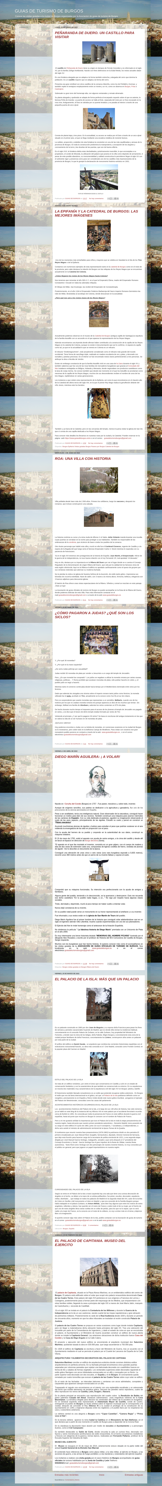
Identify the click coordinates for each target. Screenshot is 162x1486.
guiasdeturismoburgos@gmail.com (117, 438)
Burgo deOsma (91, 841)
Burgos (127, 86)
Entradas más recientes (66, 1475)
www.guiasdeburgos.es (112, 595)
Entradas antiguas (134, 1475)
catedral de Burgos (118, 267)
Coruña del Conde (72, 804)
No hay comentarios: (96, 198)
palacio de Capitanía (67, 1293)
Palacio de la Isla (111, 1095)
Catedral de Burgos (102, 336)
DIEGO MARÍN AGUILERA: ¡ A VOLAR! (87, 757)
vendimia (72, 542)
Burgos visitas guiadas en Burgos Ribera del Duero (80, 967)
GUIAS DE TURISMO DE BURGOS (49, 11)
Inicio (101, 1475)
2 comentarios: (93, 1225)
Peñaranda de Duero (75, 68)
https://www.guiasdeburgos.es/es (78, 438)
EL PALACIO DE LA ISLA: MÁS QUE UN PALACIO (97, 979)
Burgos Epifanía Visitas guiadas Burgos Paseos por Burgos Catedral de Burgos (90, 446)
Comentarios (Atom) (72, 1480)
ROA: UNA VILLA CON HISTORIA (83, 459)
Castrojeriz (59, 89)
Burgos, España (68, 1229)
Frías (133, 86)
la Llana (119, 363)
